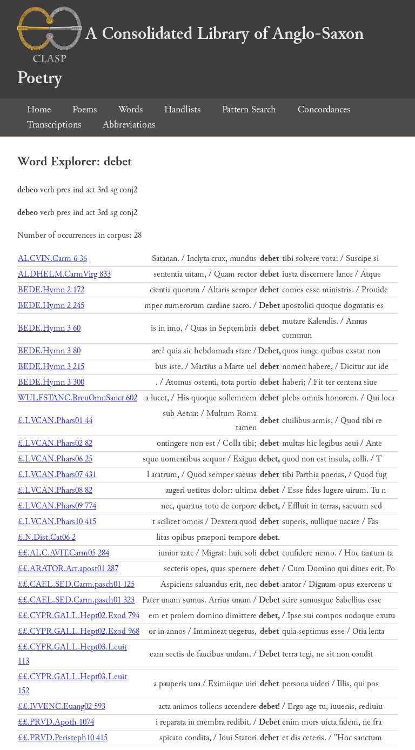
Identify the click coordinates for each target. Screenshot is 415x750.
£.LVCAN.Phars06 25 (55, 459)
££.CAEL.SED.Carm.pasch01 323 (76, 600)
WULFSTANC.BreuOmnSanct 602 (77, 398)
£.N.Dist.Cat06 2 (47, 537)
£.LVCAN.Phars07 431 (57, 474)
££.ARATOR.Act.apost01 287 (68, 568)
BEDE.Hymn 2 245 (51, 305)
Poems (84, 109)
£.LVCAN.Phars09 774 (57, 506)
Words (130, 109)
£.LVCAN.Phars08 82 (55, 490)
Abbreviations (129, 124)
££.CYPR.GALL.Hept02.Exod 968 (78, 631)
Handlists (182, 109)
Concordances (324, 109)
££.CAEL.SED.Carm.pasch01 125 (76, 584)
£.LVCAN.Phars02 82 (55, 443)
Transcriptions (54, 124)
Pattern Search (249, 109)
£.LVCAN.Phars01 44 (55, 420)
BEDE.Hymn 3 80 (49, 351)
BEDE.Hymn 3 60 (49, 328)
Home (39, 109)
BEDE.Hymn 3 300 (51, 382)
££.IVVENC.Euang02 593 (61, 706)
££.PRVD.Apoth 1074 (56, 722)
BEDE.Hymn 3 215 (51, 366)
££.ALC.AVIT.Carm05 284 (63, 553)
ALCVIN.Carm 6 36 (52, 258)
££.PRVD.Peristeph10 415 (63, 738)
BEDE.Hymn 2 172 (51, 290)
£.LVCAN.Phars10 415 (57, 521)
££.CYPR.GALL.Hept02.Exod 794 (78, 616)
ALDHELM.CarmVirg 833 (64, 274)
